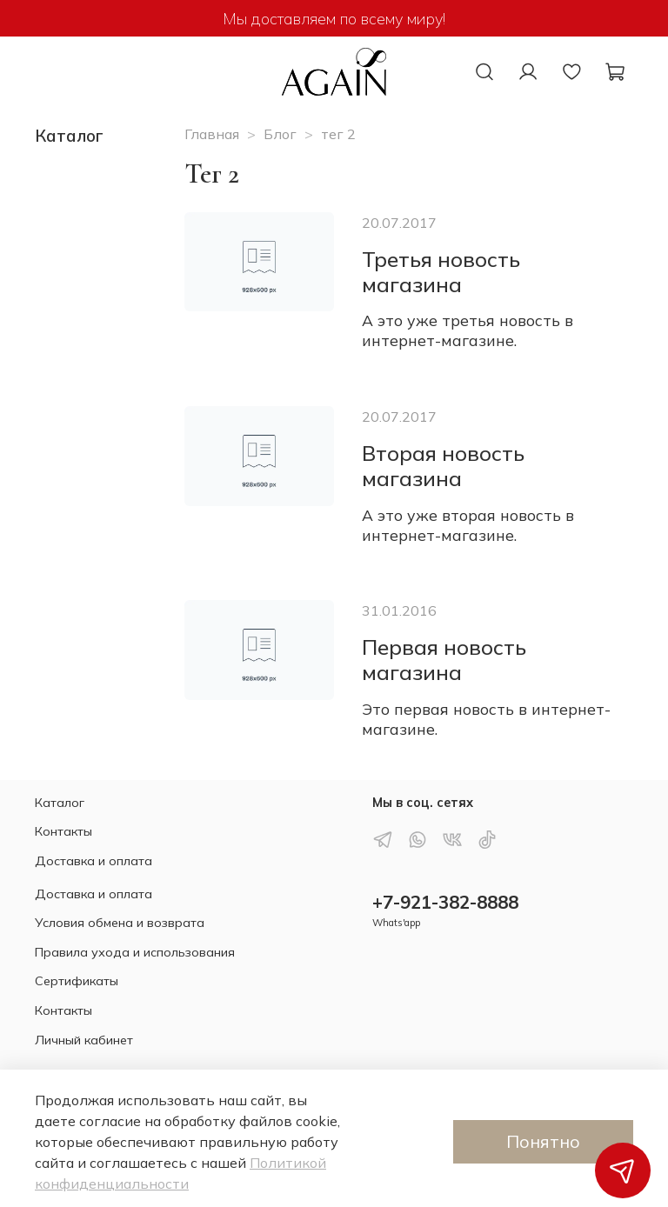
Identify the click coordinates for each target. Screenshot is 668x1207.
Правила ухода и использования (135, 952)
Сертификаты (76, 981)
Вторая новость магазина (443, 465)
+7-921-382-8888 (445, 901)
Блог (280, 134)
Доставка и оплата (93, 861)
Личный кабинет (84, 1040)
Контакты (63, 831)
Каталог (59, 802)
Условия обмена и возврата (119, 922)
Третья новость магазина (441, 271)
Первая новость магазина (444, 659)
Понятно (543, 1141)
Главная (211, 134)
